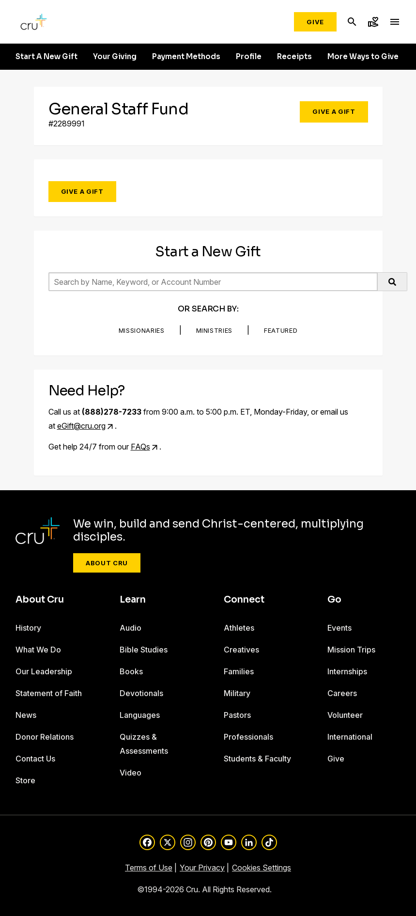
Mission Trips (351, 649)
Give (315, 22)
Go (334, 599)
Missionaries (142, 330)
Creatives (241, 649)
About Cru (107, 563)
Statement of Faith (48, 693)
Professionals (248, 737)
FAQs (140, 446)
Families (239, 671)
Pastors (237, 715)
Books (131, 671)
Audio (130, 628)
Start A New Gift (46, 56)
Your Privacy (202, 867)
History (28, 628)
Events (339, 628)
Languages (140, 715)
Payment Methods (186, 56)
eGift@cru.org (81, 426)
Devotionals (141, 693)
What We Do (38, 649)
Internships (347, 671)
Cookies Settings (261, 867)
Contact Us (35, 758)
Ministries (214, 330)
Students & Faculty (257, 758)
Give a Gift (333, 111)
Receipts (294, 56)
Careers (342, 693)
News (25, 715)
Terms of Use (148, 867)
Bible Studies (144, 649)
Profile (249, 56)
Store (25, 780)
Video (130, 772)
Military (237, 693)
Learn (133, 599)
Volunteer (345, 715)
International (349, 737)
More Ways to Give (363, 56)
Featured (280, 330)
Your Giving (115, 56)
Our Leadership (43, 671)
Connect (244, 599)
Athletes (239, 628)
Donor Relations (44, 737)
